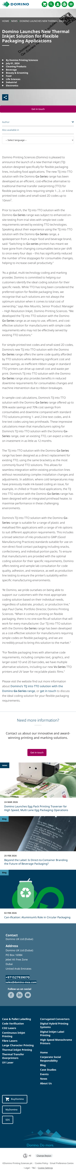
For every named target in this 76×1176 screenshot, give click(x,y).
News (43, 1078)
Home (44, 1052)
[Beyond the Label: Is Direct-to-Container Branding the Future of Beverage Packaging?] (38, 842)
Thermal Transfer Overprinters (13, 1056)
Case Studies (48, 1069)
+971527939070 (18, 977)
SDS (8, 1119)
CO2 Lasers (9, 1028)
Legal (27, 1168)
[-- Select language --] (38, 140)
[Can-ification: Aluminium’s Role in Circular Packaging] (38, 896)
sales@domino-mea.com (21, 982)
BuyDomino (15, 1099)
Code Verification (13, 1023)
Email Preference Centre (61, 1163)
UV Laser (7, 1062)
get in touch (48, 691)
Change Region (44, 1155)
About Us (46, 1083)
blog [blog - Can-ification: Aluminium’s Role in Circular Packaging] (4, 872)
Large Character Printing (18, 1045)
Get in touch (38, 109)
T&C (34, 1168)
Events (44, 1074)
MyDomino (12, 1109)
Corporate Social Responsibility (50, 1058)
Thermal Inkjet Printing (17, 1050)
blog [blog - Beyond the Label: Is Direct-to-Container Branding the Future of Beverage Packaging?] (4, 819)
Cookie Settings (45, 1168)
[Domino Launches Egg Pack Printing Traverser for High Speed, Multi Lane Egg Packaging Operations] (38, 789)
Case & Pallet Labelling (16, 1019)
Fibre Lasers (9, 1040)
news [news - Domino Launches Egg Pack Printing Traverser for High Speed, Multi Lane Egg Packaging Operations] (4, 765)
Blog (43, 1065)
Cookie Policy (41, 1163)
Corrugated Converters (55, 1019)
